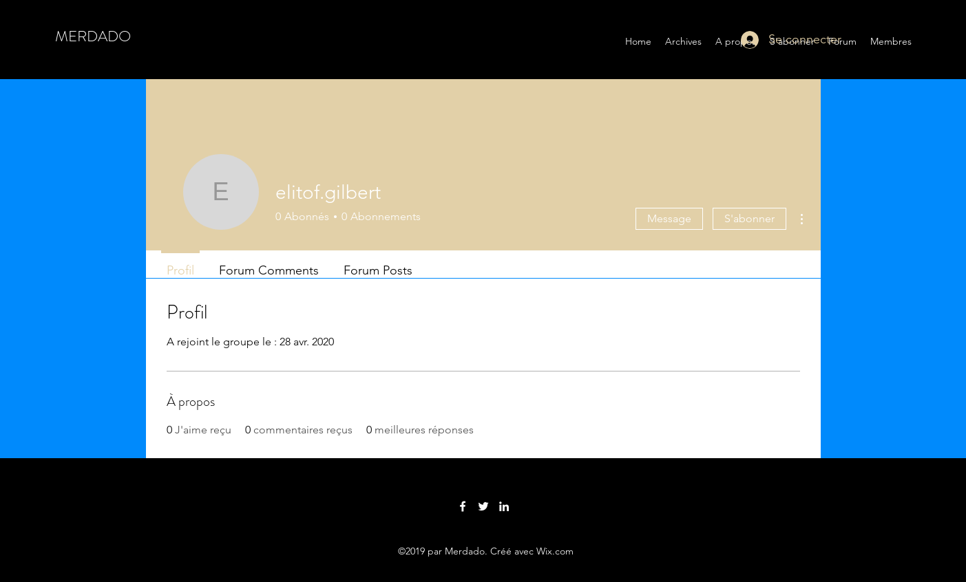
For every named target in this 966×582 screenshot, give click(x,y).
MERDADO (93, 36)
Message (669, 218)
